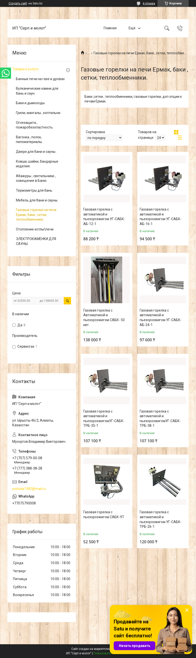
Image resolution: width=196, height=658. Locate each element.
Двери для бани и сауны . (36, 152)
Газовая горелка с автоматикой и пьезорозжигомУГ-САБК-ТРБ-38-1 (160, 418)
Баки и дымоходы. (30, 103)
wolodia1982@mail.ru (29, 489)
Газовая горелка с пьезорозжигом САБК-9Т (103, 514)
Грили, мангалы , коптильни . (39, 113)
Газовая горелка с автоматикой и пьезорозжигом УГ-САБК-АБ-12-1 (104, 216)
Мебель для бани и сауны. (37, 200)
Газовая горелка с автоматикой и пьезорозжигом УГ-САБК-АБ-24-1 (161, 317)
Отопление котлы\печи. (35, 229)
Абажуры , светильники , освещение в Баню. (36, 178)
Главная (110, 28)
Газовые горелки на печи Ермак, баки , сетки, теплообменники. (36, 214)
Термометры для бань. (34, 190)
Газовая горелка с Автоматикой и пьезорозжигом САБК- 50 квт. (104, 317)
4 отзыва (149, 3)
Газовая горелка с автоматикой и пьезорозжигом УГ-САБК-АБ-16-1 (161, 216)
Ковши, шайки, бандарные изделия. (37, 163)
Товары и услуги (25, 69)
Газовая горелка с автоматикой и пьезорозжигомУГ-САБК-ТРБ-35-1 (103, 418)
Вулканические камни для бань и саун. (37, 90)
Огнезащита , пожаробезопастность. (34, 125)
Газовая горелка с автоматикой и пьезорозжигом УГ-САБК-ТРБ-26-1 (161, 519)
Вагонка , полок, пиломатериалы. (29, 139)
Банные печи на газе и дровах (40, 79)
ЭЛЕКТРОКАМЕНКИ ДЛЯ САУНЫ (36, 241)
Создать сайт (18, 3)
